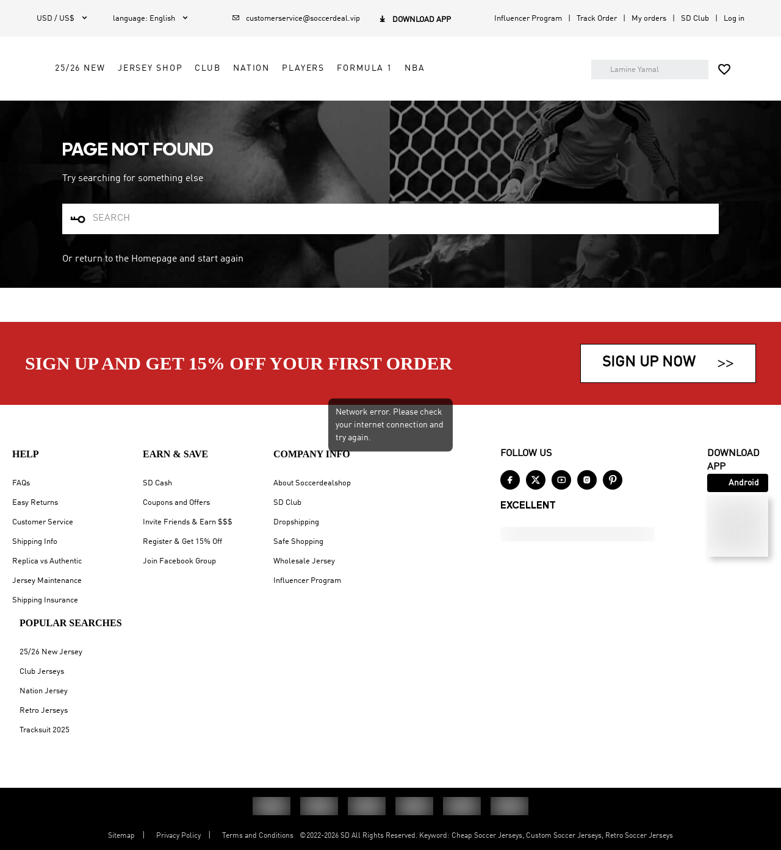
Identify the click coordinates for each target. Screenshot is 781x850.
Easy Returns (35, 503)
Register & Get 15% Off (182, 542)
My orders (649, 19)
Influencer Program (528, 19)
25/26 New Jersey (51, 652)
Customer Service (42, 522)
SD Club (695, 19)
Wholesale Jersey (304, 561)
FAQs (21, 483)
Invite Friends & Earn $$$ (187, 522)
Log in (734, 19)
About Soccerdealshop (312, 483)
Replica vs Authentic (47, 561)
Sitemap (121, 836)
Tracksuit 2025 (45, 730)
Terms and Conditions (257, 836)
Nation (473, 74)
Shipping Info (34, 542)
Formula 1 (304, 102)
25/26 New (301, 74)
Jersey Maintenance (47, 581)
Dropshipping (296, 522)
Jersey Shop (372, 74)
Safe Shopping (298, 542)
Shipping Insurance (45, 600)
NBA (354, 102)
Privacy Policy (178, 836)
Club (429, 74)
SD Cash (157, 483)
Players (525, 74)
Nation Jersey (44, 691)
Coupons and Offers (176, 503)
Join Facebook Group (179, 561)
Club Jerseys (42, 672)
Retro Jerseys (44, 711)
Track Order (597, 19)
